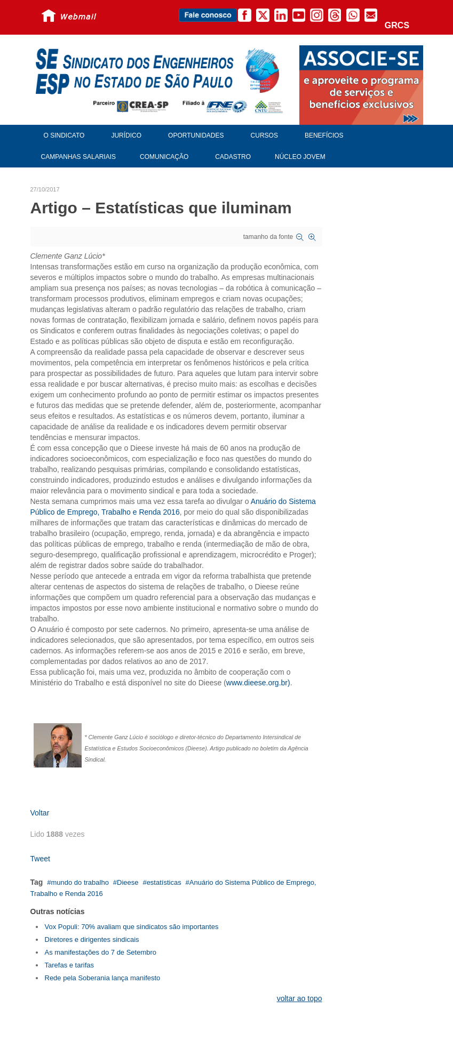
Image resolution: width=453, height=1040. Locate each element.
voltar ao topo (299, 998)
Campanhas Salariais (78, 157)
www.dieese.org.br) (258, 682)
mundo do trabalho (79, 882)
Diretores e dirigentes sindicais (92, 939)
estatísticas (164, 882)
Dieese (127, 882)
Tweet (40, 858)
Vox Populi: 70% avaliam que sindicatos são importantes (132, 927)
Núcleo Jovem (300, 157)
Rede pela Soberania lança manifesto (103, 978)
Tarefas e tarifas (69, 965)
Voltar (40, 813)
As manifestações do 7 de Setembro (101, 952)
